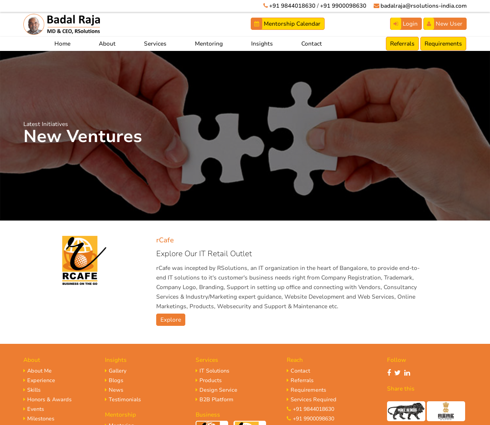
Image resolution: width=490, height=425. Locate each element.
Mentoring (209, 43)
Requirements (443, 43)
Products (209, 380)
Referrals (402, 43)
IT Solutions (212, 370)
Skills (32, 390)
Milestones (38, 418)
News (114, 390)
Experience (39, 380)
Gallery (115, 370)
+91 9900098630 (341, 6)
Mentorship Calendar (285, 24)
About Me (37, 370)
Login (404, 24)
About (107, 43)
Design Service (216, 390)
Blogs (114, 380)
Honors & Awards (47, 399)
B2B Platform (215, 399)
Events (33, 409)
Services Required (311, 399)
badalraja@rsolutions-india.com (422, 6)
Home (62, 43)
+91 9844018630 (290, 6)
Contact (311, 43)
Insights (262, 43)
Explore (170, 320)
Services (155, 43)
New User (443, 24)
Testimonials (123, 399)
